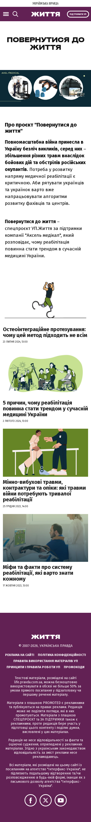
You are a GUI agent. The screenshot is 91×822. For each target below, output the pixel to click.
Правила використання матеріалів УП (45, 661)
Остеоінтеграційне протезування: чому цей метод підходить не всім (45, 332)
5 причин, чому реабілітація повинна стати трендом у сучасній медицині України (45, 408)
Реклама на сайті (19, 655)
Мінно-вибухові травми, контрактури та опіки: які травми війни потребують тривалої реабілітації (44, 491)
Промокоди (74, 667)
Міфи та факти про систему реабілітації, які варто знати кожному (38, 573)
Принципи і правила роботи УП (33, 667)
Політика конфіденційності (62, 655)
